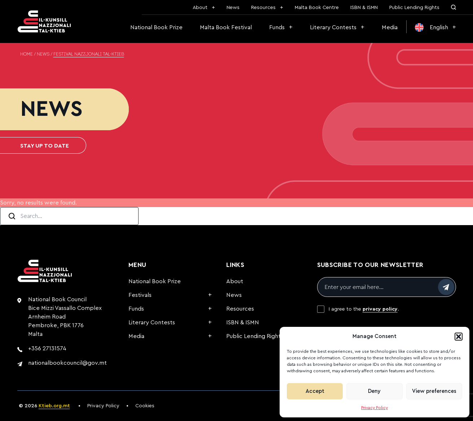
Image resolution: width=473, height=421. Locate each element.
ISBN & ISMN (364, 7)
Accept (315, 391)
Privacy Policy (374, 407)
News (233, 7)
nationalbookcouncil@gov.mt (67, 363)
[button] (458, 336)
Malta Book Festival (226, 27)
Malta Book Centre (317, 7)
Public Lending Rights (414, 7)
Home (26, 54)
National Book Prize (156, 27)
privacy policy (380, 309)
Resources (263, 7)
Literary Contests (333, 27)
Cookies (144, 405)
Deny (374, 391)
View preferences (434, 391)
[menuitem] (435, 27)
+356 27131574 (47, 348)
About (200, 7)
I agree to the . (364, 309)
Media (390, 27)
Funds (277, 27)
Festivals (140, 295)
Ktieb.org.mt (54, 405)
